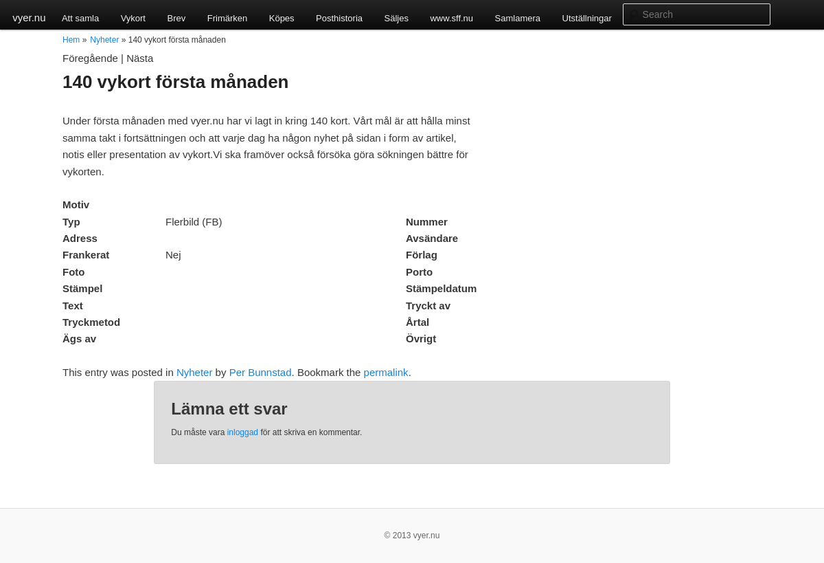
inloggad (242, 432)
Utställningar (587, 18)
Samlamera (517, 18)
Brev (176, 18)
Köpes (282, 18)
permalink (386, 372)
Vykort (133, 18)
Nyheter (104, 40)
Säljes (397, 18)
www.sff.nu (451, 18)
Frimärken (227, 18)
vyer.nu (28, 17)
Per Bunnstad (260, 372)
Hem (71, 40)
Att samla (80, 18)
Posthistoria (339, 18)
